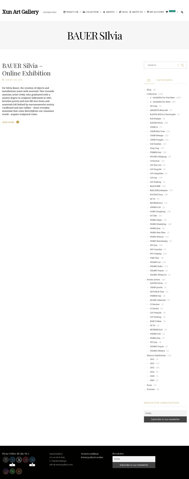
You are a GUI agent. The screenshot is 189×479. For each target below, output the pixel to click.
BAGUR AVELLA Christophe (163, 114)
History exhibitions (156, 355)
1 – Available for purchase (162, 97)
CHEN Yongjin (156, 140)
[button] (182, 12)
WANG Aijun (156, 220)
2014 (152, 372)
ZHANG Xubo (156, 266)
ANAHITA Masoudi (159, 110)
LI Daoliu (154, 308)
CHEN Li (154, 127)
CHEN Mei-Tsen (157, 131)
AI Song (153, 106)
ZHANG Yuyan (157, 270)
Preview (151, 389)
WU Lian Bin (156, 249)
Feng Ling (154, 148)
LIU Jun (153, 178)
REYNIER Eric (156, 203)
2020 (152, 380)
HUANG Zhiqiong (158, 156)
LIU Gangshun (156, 173)
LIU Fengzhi (155, 169)
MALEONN (155, 186)
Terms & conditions (89, 454)
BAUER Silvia (156, 123)
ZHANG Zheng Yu (158, 275)
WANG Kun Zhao (158, 232)
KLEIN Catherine (158, 300)
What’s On (73, 12)
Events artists (153, 279)
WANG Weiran (157, 237)
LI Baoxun (154, 161)
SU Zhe (153, 216)
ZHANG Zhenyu (157, 351)
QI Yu (152, 199)
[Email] (165, 413)
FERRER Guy (155, 152)
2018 (152, 376)
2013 (152, 367)
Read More (8, 122)
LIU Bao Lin (155, 165)
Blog (125, 12)
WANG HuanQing (158, 224)
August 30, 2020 (14, 80)
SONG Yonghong (158, 211)
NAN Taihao (156, 321)
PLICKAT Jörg (156, 194)
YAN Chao (154, 258)
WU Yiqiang (156, 253)
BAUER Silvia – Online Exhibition (26, 69)
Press (149, 385)
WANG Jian (155, 228)
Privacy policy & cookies (92, 457)
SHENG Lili (155, 207)
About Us (139, 12)
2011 (152, 359)
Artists (112, 12)
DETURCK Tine (157, 292)
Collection (94, 12)
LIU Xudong (155, 182)
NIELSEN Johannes (159, 190)
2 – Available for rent (160, 102)
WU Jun (153, 245)
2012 (152, 363)
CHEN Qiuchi (156, 287)
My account (157, 12)
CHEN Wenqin (156, 135)
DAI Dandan (155, 144)
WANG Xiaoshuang (159, 241)
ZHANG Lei (155, 262)
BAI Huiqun (155, 119)
